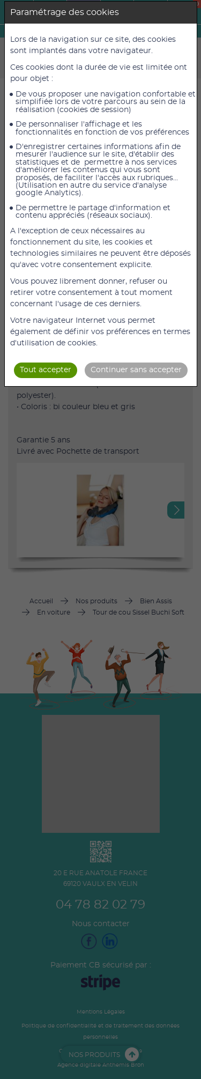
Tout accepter (45, 370)
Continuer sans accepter (136, 370)
